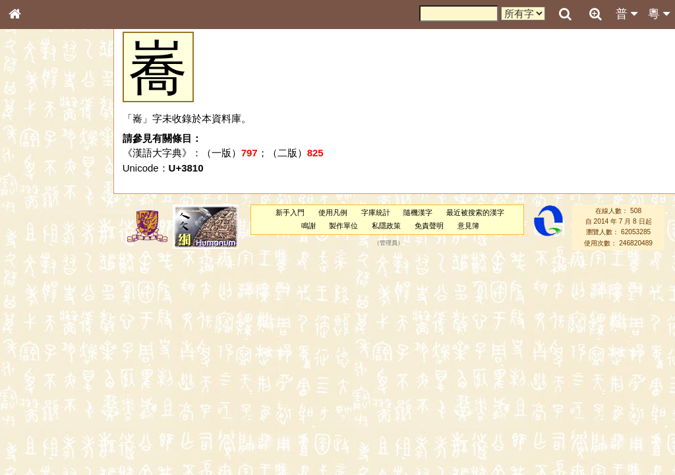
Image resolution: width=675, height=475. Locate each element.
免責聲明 (429, 226)
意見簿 (468, 226)
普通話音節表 (40, 366)
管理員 (388, 242)
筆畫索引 (32, 189)
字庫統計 (375, 212)
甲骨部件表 (36, 201)
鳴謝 (308, 226)
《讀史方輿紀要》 (48, 426)
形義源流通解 (40, 227)
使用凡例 (332, 212)
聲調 (63, 353)
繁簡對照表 (36, 452)
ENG (58, 145)
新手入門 (290, 212)
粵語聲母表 (36, 275)
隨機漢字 (417, 212)
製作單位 (343, 226)
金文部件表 (36, 215)
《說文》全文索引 (48, 414)
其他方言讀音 (40, 378)
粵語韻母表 (36, 288)
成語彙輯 (32, 439)
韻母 (45, 353)
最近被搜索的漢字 (475, 212)
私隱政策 (386, 226)
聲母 (26, 353)
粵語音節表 (36, 262)
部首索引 (32, 176)
